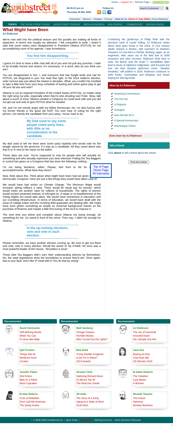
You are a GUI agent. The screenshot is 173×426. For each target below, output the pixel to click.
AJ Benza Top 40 (85, 379)
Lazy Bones (139, 379)
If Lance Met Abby (30, 339)
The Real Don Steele (88, 383)
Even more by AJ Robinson (125, 135)
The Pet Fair (121, 99)
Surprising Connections (127, 93)
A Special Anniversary (126, 120)
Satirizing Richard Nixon (89, 376)
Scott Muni (82, 405)
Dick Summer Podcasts (128, 420)
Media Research (94, 24)
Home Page (101, 170)
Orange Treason (85, 332)
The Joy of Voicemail (144, 332)
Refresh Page (142, 2)
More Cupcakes (28, 383)
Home (115, 2)
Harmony (138, 401)
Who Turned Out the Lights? (92, 339)
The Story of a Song (87, 398)
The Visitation (140, 376)
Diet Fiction (26, 376)
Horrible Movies (85, 335)
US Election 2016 (142, 361)
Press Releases (160, 19)
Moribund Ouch (28, 357)
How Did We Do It (124, 115)
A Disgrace (120, 104)
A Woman (138, 383)
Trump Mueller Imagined (89, 354)
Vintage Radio (155, 24)
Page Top (86, 420)
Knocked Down (141, 335)
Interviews (75, 19)
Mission (87, 19)
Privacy (108, 19)
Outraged (119, 109)
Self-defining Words (30, 332)
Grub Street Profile (66, 24)
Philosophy (115, 24)
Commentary (134, 24)
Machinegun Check (125, 125)
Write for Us (121, 19)
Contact (98, 19)
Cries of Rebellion (29, 398)
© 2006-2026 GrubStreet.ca (48, 420)
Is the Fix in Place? (86, 357)
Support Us (126, 2)
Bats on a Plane (28, 379)
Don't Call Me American (33, 401)
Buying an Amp (141, 354)
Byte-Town (72, 420)
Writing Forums (103, 420)
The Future (139, 398)
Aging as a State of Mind (90, 401)
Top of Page (100, 166)
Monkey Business (143, 405)
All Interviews (101, 173)
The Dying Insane (29, 405)
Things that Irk (27, 354)
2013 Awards (83, 361)
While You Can (28, 335)
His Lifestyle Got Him (144, 339)
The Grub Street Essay (35, 24)
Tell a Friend (117, 145)
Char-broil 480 (141, 357)
